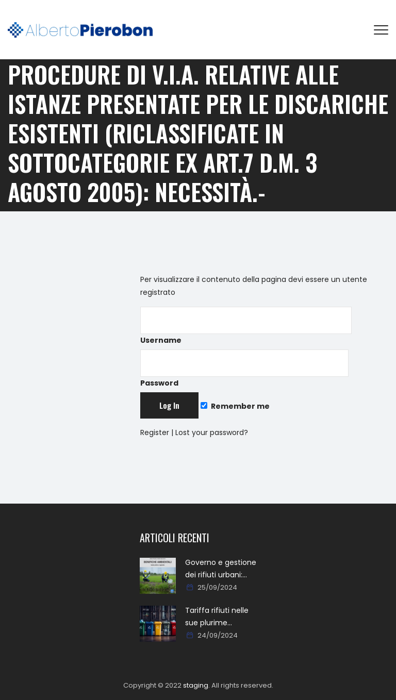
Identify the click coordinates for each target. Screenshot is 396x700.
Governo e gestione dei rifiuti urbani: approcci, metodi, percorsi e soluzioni (220, 569)
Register (154, 432)
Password (244, 368)
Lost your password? (211, 432)
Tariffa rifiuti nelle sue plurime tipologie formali (217, 617)
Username (246, 326)
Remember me (235, 406)
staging (195, 685)
